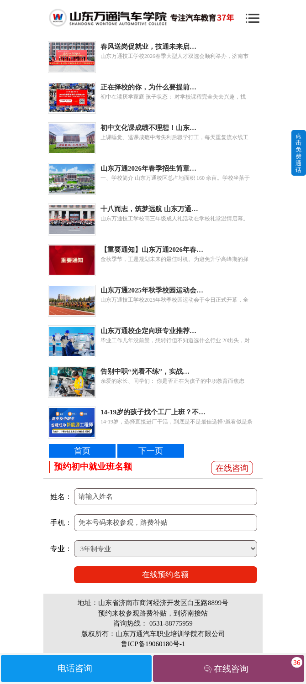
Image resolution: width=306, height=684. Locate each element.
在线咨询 (232, 468)
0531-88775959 (171, 623)
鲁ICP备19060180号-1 (153, 643)
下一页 (150, 450)
